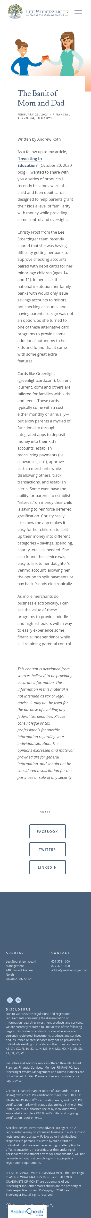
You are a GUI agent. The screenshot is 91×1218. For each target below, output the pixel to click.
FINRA (61, 1067)
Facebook (47, 831)
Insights (44, 118)
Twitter (47, 849)
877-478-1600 (60, 966)
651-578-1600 (60, 961)
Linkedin (47, 867)
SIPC (69, 1067)
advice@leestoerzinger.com (70, 970)
